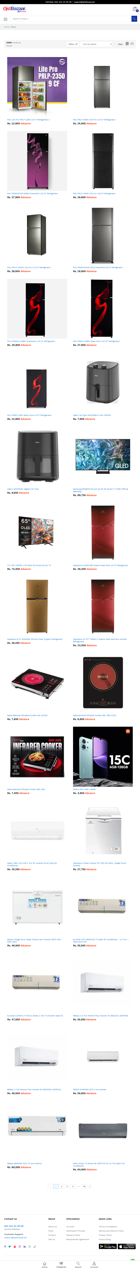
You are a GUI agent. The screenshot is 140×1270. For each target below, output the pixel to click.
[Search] (134, 19)
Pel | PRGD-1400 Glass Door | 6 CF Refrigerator (29, 415)
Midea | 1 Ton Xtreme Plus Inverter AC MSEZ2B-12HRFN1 (34, 1089)
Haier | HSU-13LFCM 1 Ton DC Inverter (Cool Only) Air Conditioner (32, 864)
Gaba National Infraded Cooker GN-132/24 (27, 715)
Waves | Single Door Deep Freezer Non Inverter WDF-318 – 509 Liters (34, 940)
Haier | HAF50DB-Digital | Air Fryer (23, 489)
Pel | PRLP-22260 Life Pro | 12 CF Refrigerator (29, 267)
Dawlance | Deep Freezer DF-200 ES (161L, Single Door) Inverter (99, 864)
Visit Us (51, 1239)
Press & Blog (105, 1239)
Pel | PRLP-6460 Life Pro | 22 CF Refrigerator (94, 120)
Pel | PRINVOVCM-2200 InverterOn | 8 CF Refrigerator (98, 267)
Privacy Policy (105, 1235)
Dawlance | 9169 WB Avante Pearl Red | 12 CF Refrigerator (100, 565)
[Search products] (71, 19)
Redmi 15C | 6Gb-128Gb (84, 789)
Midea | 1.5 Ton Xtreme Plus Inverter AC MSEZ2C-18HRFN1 (100, 1016)
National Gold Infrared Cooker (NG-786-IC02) (94, 715)
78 (84, 1186)
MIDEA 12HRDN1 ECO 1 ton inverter (89, 1089)
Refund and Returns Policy (111, 1231)
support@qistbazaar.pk (15, 1237)
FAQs (50, 1231)
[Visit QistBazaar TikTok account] (35, 1247)
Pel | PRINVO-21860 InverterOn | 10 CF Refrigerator (31, 341)
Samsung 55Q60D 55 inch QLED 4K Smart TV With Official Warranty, (100, 490)
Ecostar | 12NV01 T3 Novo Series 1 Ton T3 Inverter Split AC (35, 1016)
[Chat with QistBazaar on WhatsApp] (30, 1247)
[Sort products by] (96, 44)
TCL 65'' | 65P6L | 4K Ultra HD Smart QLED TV (29, 565)
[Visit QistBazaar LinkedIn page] (25, 1247)
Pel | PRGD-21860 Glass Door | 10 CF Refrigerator (96, 341)
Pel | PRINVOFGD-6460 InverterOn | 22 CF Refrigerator (32, 193)
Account (70, 1226)
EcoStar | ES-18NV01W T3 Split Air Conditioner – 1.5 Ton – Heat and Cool (101, 940)
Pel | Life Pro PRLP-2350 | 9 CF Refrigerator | (28, 120)
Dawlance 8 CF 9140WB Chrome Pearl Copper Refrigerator (35, 639)
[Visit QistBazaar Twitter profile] (9, 1247)
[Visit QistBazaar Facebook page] (5, 1247)
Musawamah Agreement (77, 1239)
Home (6, 27)
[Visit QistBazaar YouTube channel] (15, 1247)
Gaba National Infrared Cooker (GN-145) (26, 789)
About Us (52, 1226)
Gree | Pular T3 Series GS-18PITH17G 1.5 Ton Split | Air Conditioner (99, 1164)
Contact (52, 1235)
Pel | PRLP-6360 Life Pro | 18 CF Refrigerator (94, 193)
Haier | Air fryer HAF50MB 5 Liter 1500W (92, 415)
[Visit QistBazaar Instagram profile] (20, 1247)
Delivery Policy (73, 1235)
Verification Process (75, 1231)
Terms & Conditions (108, 1226)
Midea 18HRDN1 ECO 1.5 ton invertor (24, 1163)
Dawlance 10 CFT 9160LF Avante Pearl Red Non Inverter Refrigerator (100, 640)
